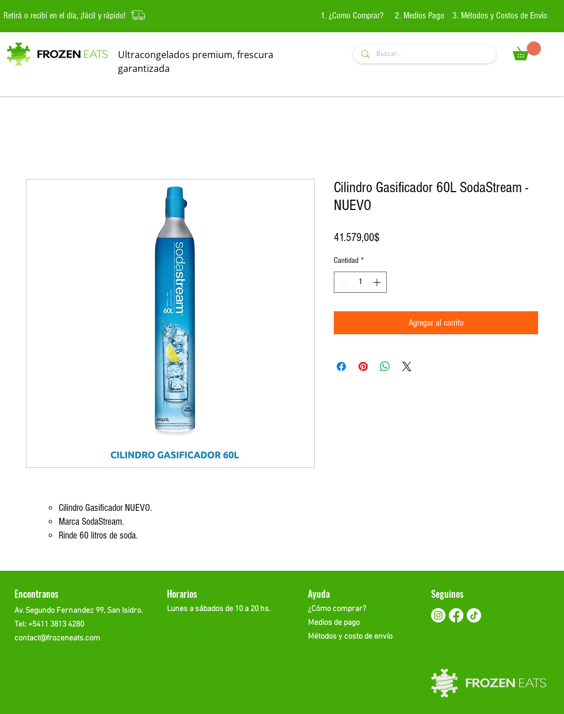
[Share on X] (407, 366)
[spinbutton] (360, 282)
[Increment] (378, 282)
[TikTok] (474, 615)
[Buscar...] (424, 54)
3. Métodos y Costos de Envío (499, 15)
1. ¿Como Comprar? (353, 15)
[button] (527, 50)
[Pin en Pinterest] (363, 366)
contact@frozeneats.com (57, 638)
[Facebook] (456, 615)
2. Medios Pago (419, 15)
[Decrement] (343, 282)
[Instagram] (438, 615)
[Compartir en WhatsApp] (385, 366)
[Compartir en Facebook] (341, 366)
